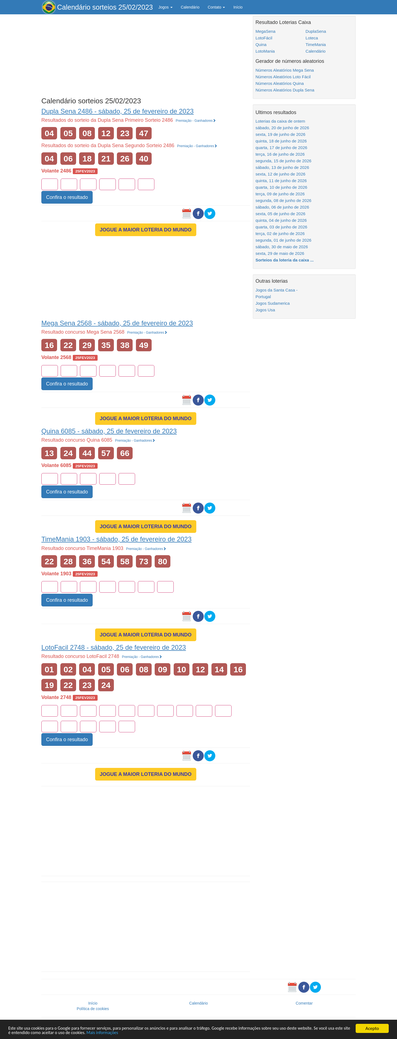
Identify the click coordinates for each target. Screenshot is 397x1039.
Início (237, 7)
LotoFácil (264, 38)
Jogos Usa (265, 309)
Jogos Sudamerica (273, 303)
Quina (261, 44)
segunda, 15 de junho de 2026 (284, 160)
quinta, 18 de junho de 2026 (281, 141)
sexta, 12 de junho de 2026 (280, 174)
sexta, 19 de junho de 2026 (280, 134)
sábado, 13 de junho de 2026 (282, 167)
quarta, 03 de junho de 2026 (281, 227)
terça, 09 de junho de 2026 (280, 193)
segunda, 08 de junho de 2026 (284, 200)
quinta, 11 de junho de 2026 (281, 180)
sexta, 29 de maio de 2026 (280, 253)
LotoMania (265, 51)
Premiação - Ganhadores (196, 121)
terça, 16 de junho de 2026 (280, 154)
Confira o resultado (67, 197)
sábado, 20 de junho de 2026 (282, 127)
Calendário (190, 7)
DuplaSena (315, 31)
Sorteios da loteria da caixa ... (285, 260)
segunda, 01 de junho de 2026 (284, 240)
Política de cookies (93, 1008)
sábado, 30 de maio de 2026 (282, 246)
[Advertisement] (145, 54)
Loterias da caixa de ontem (280, 121)
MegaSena (266, 31)
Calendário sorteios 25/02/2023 (105, 7)
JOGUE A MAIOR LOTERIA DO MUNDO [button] (146, 230)
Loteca (311, 38)
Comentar (304, 1003)
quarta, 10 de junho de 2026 (281, 187)
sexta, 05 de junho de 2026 (280, 213)
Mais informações (133, 1033)
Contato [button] (216, 7)
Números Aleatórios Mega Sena (285, 70)
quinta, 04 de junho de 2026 (281, 220)
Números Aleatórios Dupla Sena (285, 90)
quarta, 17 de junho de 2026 (281, 147)
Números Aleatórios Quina (280, 83)
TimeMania (315, 44)
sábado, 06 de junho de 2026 (282, 207)
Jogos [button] (165, 7)
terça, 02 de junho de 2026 (280, 233)
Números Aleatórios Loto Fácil (283, 76)
